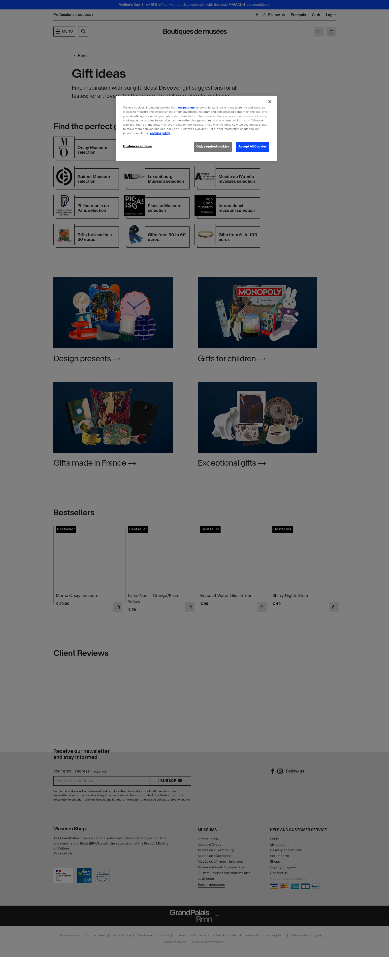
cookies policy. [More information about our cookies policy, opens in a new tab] (160, 133)
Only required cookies (212, 146)
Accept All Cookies (252, 146)
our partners (186, 107)
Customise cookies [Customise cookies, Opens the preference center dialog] (137, 146)
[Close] (269, 101)
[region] (196, 128)
